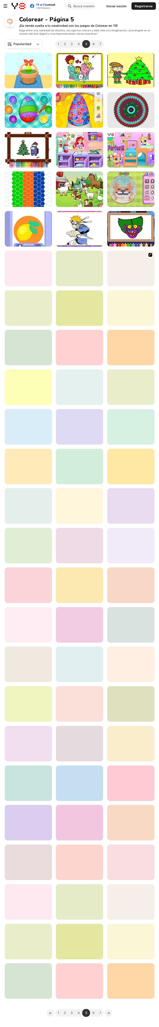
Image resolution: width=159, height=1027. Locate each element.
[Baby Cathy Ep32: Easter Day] (28, 110)
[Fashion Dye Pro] (79, 347)
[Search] (69, 6)
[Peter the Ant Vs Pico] (79, 625)
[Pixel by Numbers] (130, 902)
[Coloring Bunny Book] (79, 585)
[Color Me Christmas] (28, 387)
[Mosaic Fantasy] (28, 189)
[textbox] (23, 44)
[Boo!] (130, 822)
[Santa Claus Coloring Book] (28, 466)
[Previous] (50, 1013)
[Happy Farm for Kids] (79, 189)
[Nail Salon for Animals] (79, 110)
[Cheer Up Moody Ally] (79, 743)
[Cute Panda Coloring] (130, 506)
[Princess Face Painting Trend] (79, 664)
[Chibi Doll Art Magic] (28, 822)
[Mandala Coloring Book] (79, 902)
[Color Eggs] (28, 70)
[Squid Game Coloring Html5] (130, 427)
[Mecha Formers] (79, 862)
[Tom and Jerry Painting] (130, 268)
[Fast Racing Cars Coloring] (28, 506)
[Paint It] (79, 783)
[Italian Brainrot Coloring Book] (130, 862)
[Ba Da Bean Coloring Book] (79, 822)
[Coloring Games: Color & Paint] (28, 308)
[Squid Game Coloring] (130, 545)
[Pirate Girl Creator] (79, 268)
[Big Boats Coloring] (28, 783)
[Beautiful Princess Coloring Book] (28, 743)
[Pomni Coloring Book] (28, 664)
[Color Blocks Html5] (130, 783)
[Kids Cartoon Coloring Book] (79, 387)
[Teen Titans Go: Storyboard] (28, 981)
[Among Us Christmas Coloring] (28, 149)
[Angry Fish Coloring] (130, 941)
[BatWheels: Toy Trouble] (28, 941)
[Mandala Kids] (28, 704)
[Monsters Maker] (130, 585)
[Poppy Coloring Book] (130, 229)
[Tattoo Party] (79, 427)
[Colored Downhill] (28, 545)
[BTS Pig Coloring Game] (79, 981)
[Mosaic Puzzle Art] (79, 506)
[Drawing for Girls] (28, 347)
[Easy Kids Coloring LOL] (28, 268)
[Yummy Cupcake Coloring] (130, 466)
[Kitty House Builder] (130, 149)
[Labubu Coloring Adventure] (28, 585)
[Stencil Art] (28, 229)
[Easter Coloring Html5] (130, 387)
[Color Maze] (28, 862)
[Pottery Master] (79, 704)
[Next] (108, 1013)
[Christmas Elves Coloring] (130, 70)
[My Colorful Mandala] (130, 110)
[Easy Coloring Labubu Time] (28, 902)
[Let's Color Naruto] (79, 229)
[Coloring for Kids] (130, 704)
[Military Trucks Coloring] (28, 625)
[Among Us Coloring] (130, 664)
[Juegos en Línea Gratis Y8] (18, 6)
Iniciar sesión (116, 6)
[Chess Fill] (130, 981)
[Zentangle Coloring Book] (130, 347)
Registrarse (144, 6)
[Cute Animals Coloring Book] (130, 743)
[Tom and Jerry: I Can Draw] (79, 466)
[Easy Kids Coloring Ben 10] (79, 545)
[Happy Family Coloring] (79, 70)
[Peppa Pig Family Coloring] (130, 308)
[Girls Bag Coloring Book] (79, 941)
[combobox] (23, 44)
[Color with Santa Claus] (130, 625)
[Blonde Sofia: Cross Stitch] (130, 189)
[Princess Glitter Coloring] (28, 427)
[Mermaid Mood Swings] (79, 149)
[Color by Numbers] (79, 308)
